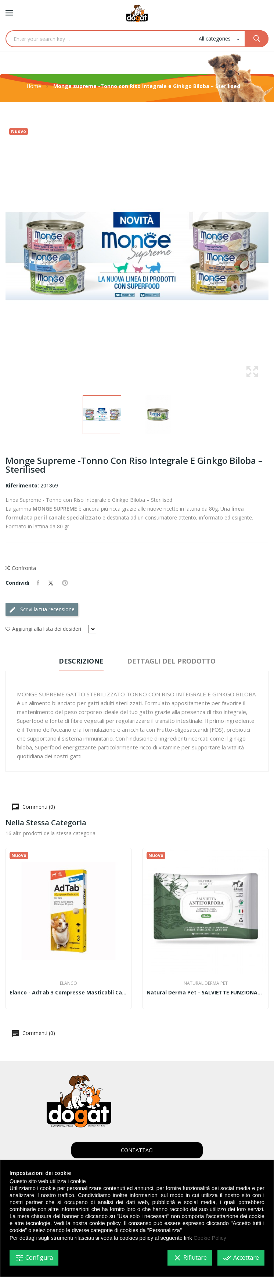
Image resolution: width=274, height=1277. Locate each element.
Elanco (68, 983)
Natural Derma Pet (206, 983)
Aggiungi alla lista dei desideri (43, 629)
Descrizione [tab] (81, 661)
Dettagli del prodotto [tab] (171, 661)
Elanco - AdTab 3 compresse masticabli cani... (68, 992)
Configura (34, 1257)
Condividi (38, 582)
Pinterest (65, 582)
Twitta (50, 582)
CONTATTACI (137, 1150)
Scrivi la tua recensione (42, 609)
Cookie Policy (210, 1238)
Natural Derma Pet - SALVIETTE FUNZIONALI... (205, 992)
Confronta (21, 568)
